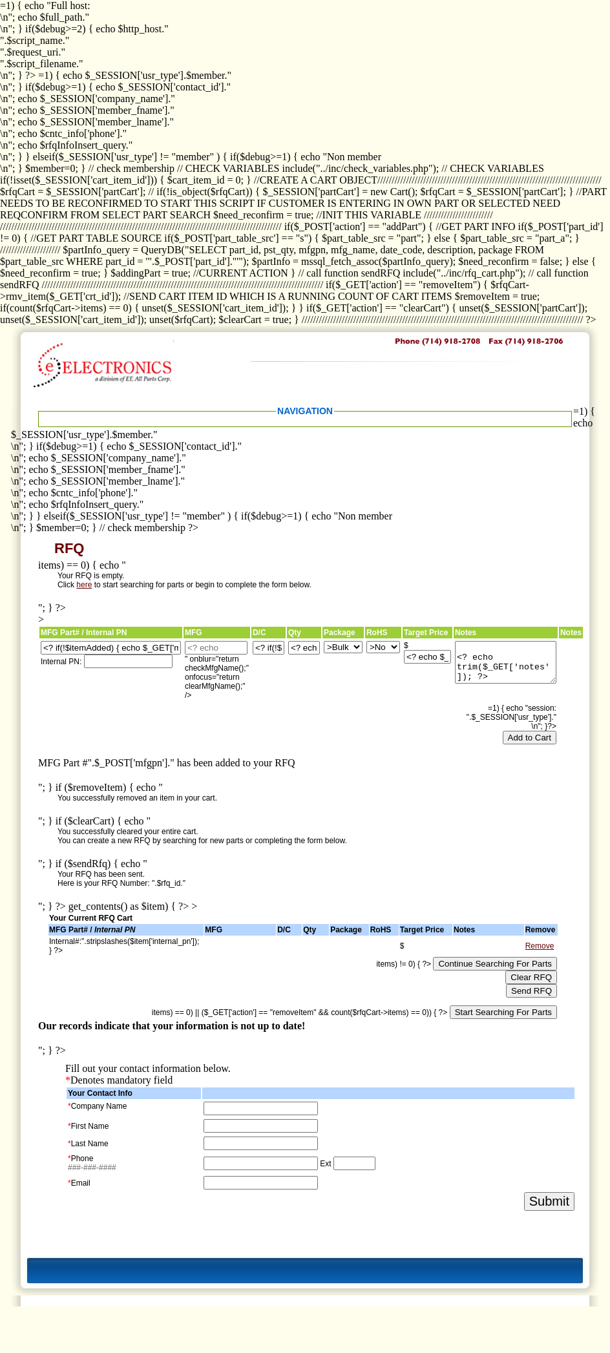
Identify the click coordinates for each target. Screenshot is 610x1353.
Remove (539, 945)
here (84, 584)
